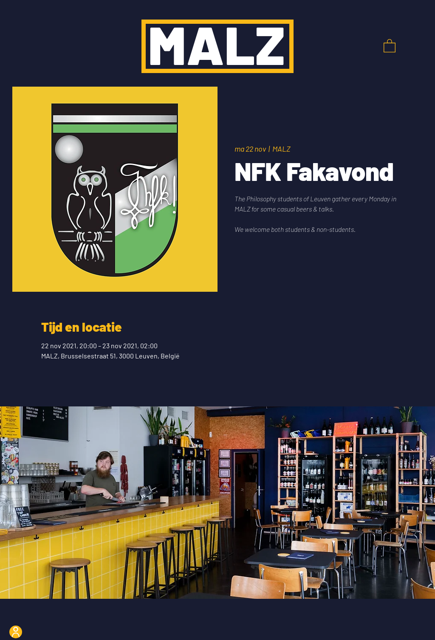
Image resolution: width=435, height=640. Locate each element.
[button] (389, 45)
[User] (15, 632)
